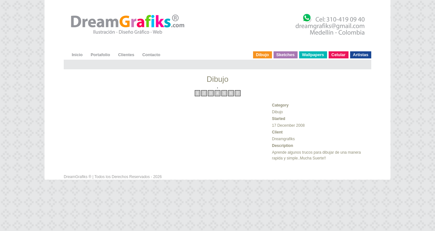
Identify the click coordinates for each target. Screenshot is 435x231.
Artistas (360, 54)
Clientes (126, 54)
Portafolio (100, 54)
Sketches (285, 54)
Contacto (151, 54)
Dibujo (262, 54)
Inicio (77, 54)
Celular (339, 54)
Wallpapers (313, 54)
